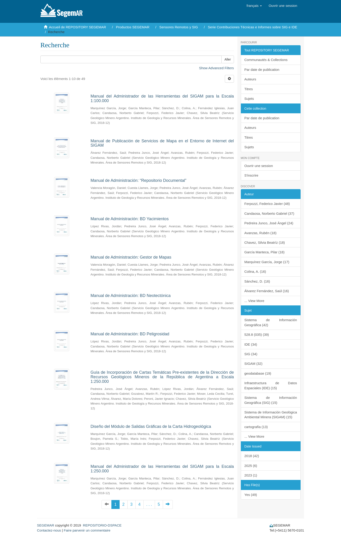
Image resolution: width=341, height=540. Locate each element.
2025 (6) (250, 466)
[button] (254, 5)
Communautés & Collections (266, 60)
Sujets (249, 99)
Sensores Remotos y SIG (178, 27)
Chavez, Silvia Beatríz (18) (264, 242)
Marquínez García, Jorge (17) (266, 262)
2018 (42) (251, 456)
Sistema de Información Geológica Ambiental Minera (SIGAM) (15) (270, 414)
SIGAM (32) (253, 363)
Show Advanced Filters (216, 68)
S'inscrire (251, 175)
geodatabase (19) (257, 373)
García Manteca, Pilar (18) (264, 252)
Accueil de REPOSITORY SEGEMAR (77, 27)
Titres (248, 89)
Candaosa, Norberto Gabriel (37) (269, 213)
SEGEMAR (45, 525)
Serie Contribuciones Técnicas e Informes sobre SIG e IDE (252, 27)
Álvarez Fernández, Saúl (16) (266, 291)
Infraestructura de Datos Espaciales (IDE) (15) (270, 385)
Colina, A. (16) (255, 271)
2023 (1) (250, 475)
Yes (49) (250, 495)
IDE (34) (250, 344)
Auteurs (250, 79)
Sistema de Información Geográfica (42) (270, 322)
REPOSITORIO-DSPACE (102, 525)
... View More (254, 301)
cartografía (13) (256, 427)
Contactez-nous (49, 530)
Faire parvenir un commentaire (87, 530)
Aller (227, 59)
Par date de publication (261, 69)
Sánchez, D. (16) (257, 281)
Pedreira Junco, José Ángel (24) (268, 223)
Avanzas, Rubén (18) (260, 233)
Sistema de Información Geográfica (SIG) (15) (270, 400)
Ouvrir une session (258, 166)
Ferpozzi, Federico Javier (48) (267, 204)
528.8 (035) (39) (256, 334)
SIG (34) (250, 354)
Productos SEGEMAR (133, 27)
